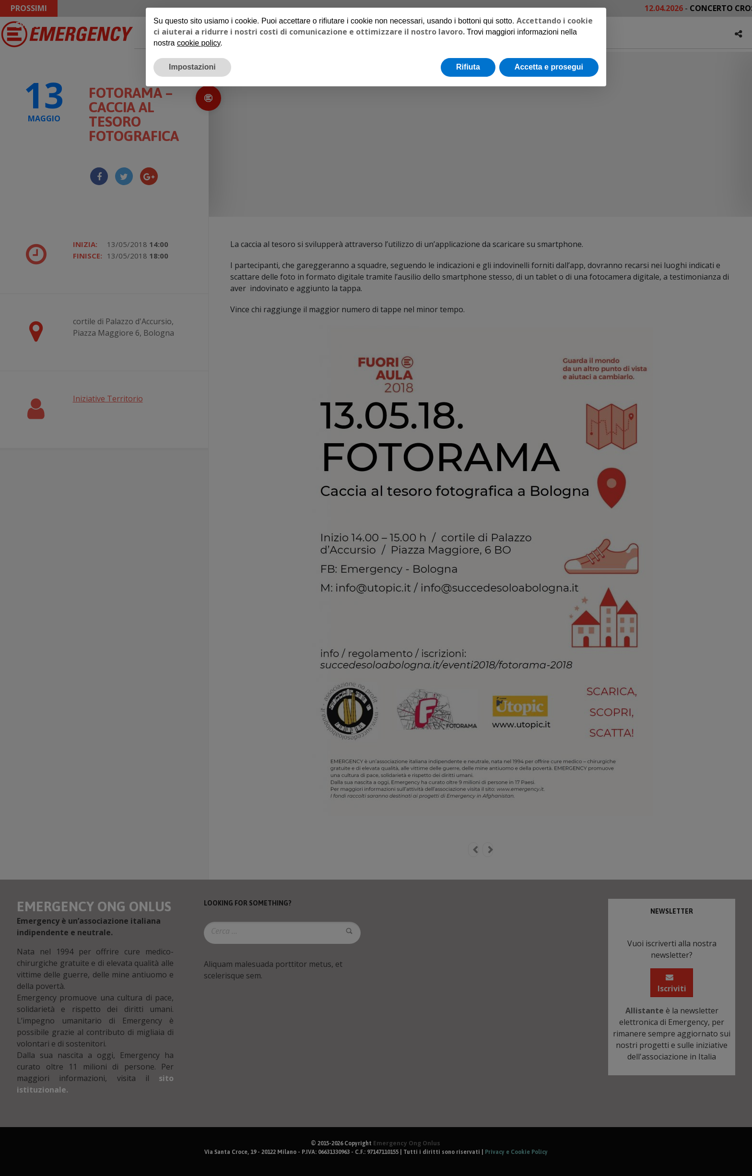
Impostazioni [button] (192, 67)
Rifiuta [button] (468, 67)
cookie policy (198, 43)
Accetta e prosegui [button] (549, 67)
